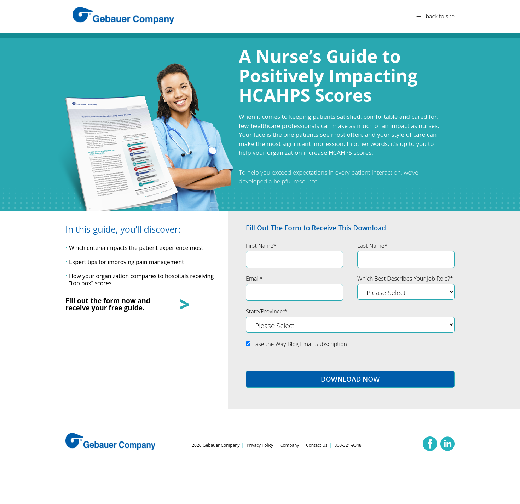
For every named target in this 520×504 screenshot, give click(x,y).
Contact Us (317, 445)
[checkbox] (350, 346)
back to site (440, 16)
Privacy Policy (260, 445)
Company (289, 445)
